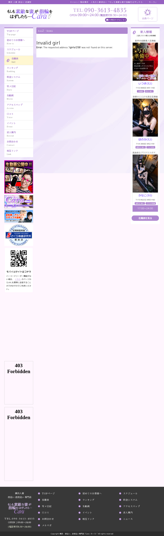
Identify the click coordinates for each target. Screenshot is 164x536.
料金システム (20, 79)
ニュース (128, 519)
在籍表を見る (145, 218)
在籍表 (22, 61)
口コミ (20, 116)
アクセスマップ (20, 107)
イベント (20, 125)
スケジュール (20, 51)
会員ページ (147, 14)
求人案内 (20, 134)
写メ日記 (20, 88)
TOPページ (20, 33)
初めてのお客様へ (20, 42)
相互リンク (20, 153)
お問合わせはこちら (117, 19)
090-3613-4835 (19, 519)
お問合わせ (20, 144)
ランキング (20, 70)
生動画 (20, 97)
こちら (18, 279)
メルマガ (47, 525)
